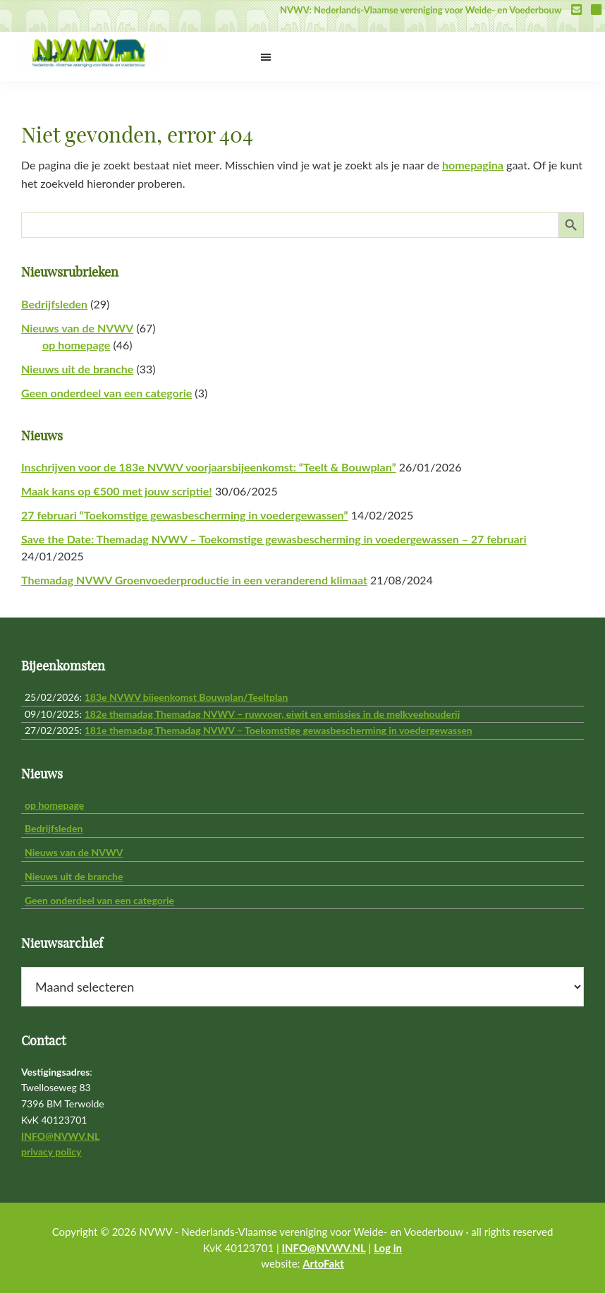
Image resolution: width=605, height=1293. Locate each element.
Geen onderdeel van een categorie (106, 392)
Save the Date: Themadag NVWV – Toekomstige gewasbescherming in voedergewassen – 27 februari (274, 539)
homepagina (472, 165)
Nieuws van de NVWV (77, 328)
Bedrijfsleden (54, 304)
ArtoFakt (323, 1263)
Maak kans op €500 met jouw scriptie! (116, 491)
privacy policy (51, 1151)
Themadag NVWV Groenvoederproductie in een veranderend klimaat (194, 580)
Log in (388, 1247)
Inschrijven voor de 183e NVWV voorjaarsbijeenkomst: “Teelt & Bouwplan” (208, 467)
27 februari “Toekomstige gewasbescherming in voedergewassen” (184, 515)
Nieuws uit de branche (77, 368)
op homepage (76, 344)
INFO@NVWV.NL (60, 1136)
